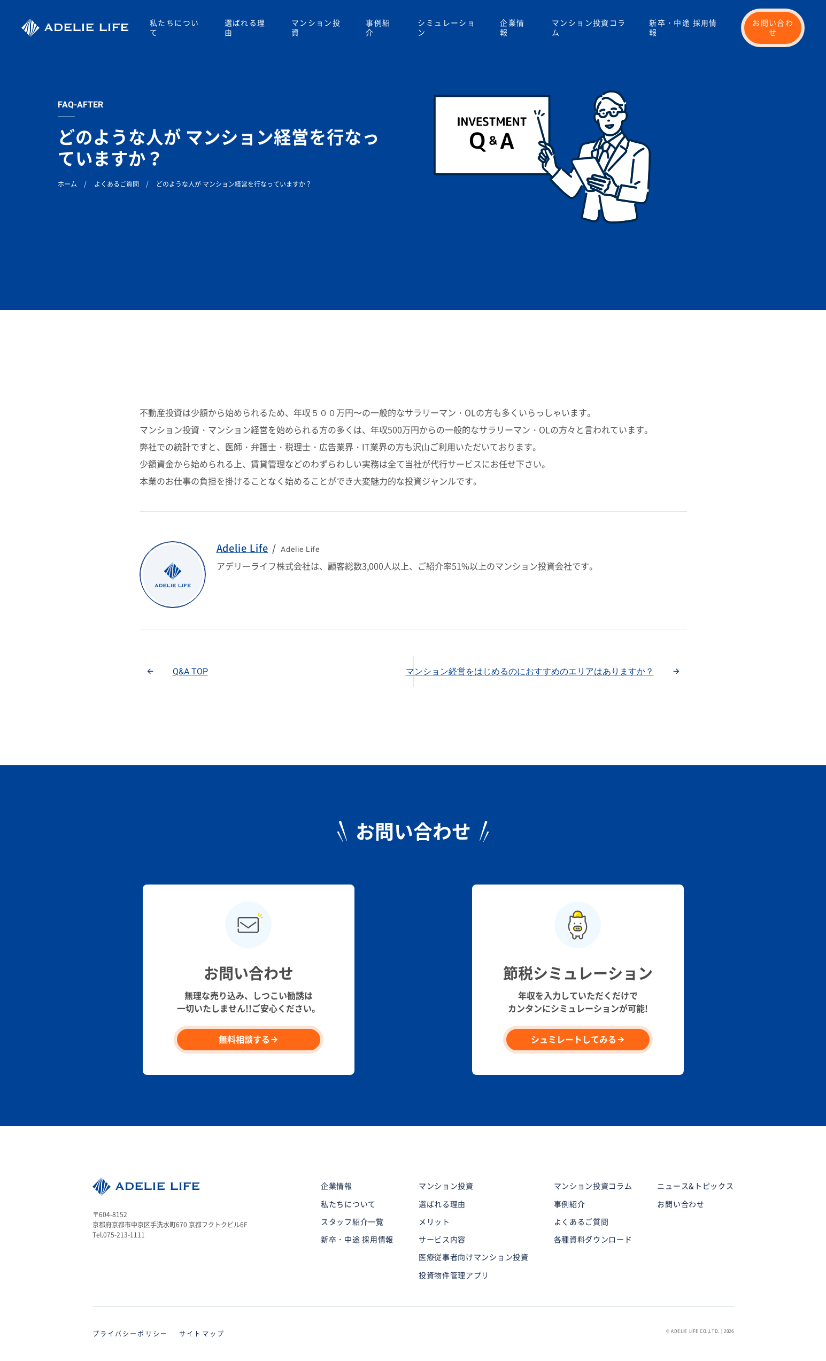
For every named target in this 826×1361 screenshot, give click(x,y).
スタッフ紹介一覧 (352, 1222)
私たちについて (174, 27)
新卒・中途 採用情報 (683, 27)
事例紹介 (378, 27)
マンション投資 (316, 27)
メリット (434, 1222)
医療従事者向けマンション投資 (474, 1257)
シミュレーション (446, 27)
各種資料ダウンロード (593, 1239)
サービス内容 (442, 1239)
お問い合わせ (772, 27)
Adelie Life (242, 548)
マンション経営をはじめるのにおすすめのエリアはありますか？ (530, 671)
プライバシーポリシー (130, 1334)
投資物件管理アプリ (454, 1275)
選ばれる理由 (245, 27)
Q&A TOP (190, 671)
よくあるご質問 (581, 1222)
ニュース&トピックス (695, 1186)
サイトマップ (202, 1334)
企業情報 (512, 27)
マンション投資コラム (589, 27)
